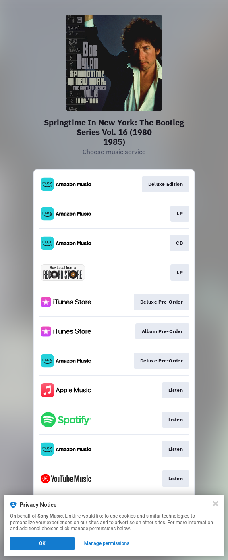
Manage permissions (107, 543)
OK (42, 543)
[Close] (215, 503)
